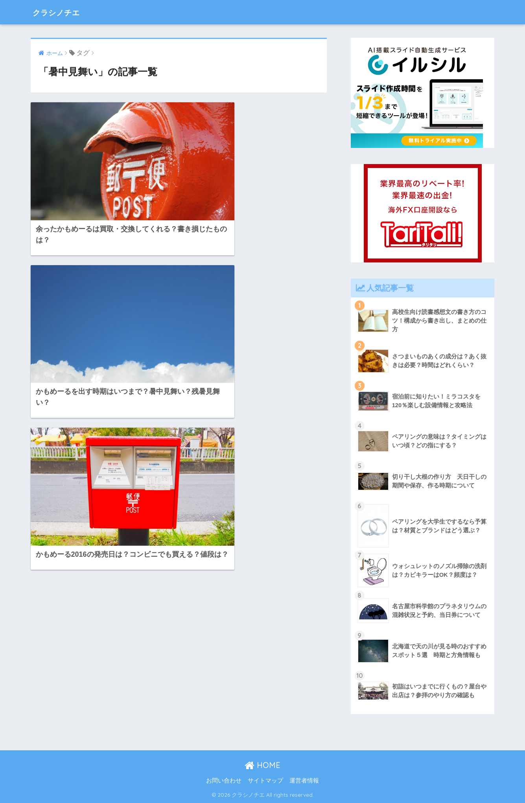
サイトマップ (265, 780)
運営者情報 (304, 780)
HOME (262, 765)
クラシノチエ (62, 12)
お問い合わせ (223, 780)
